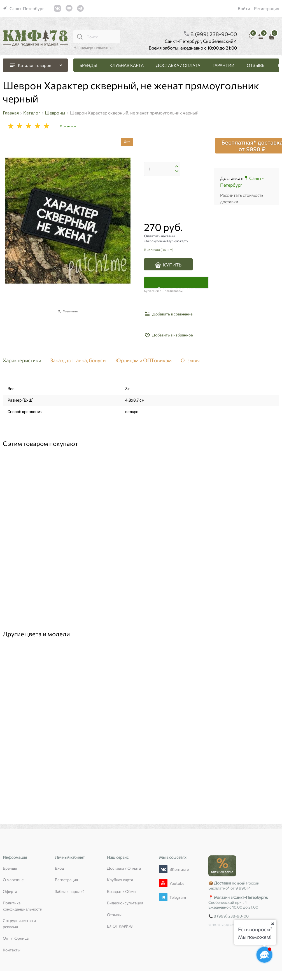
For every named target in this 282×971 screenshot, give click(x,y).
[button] (177, 166)
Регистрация (266, 8)
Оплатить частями (176, 287)
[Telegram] (163, 897)
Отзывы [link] (190, 360)
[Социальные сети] (264, 955)
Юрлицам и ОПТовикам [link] (143, 360)
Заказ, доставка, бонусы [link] (78, 360)
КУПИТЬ (172, 264)
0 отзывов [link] (68, 126)
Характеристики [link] (22, 360)
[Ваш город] (272, 923)
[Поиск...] (79, 36)
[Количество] (162, 169)
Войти (244, 8)
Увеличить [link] (70, 311)
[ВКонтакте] (163, 869)
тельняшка (103, 47)
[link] (23, 8)
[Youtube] (163, 883)
